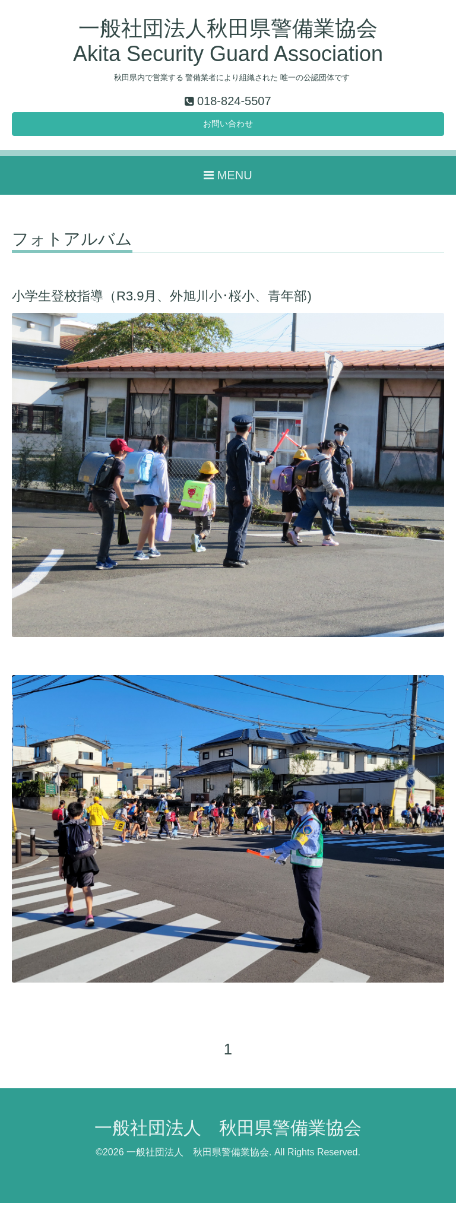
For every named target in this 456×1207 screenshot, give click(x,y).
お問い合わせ (228, 126)
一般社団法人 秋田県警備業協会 (228, 1132)
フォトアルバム (72, 243)
